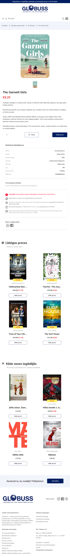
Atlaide (18, 280)
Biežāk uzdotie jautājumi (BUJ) (12, 551)
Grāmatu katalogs (42, 516)
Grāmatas (5, 25)
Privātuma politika (8, 543)
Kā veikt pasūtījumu (8, 533)
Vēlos (31, 135)
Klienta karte (6, 538)
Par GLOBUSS (6, 545)
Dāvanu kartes (7, 541)
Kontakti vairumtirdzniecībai (45, 545)
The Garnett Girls (43, 25)
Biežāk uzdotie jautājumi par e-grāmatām (16, 553)
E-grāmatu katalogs (43, 519)
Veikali (38, 547)
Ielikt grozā (60, 135)
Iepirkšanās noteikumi (9, 535)
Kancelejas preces (42, 521)
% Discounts (31, 25)
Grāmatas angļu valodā (17, 25)
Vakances (5, 548)
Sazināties (55, 481)
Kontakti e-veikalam (43, 542)
